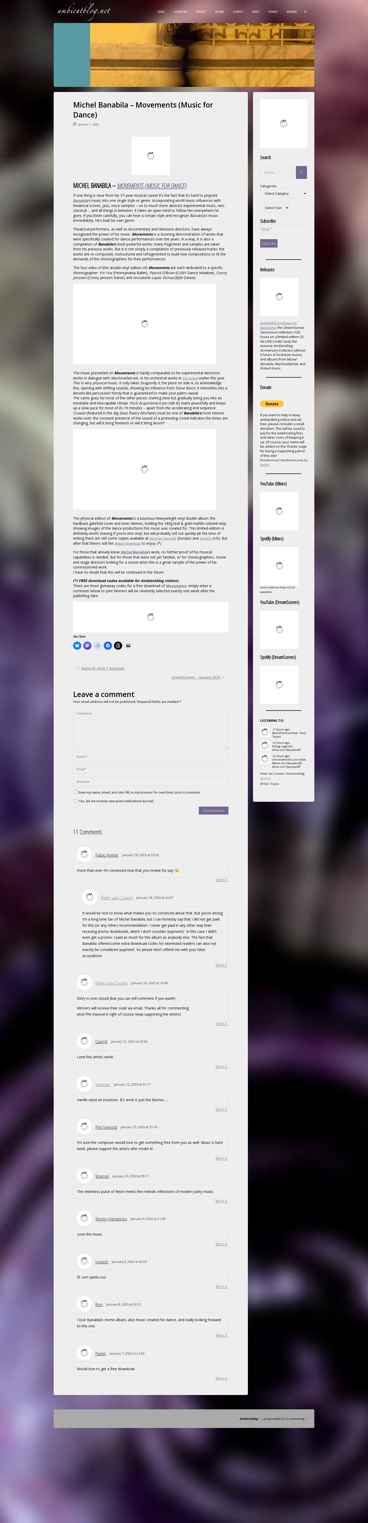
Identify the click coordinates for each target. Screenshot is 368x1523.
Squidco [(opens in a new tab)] (208, 538)
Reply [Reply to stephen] (221, 1110)
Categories (268, 186)
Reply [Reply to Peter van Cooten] (221, 965)
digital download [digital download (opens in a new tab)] (134, 543)
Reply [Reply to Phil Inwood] (221, 1158)
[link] (305, 11)
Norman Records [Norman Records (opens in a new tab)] (164, 538)
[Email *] (283, 229)
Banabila (80, 200)
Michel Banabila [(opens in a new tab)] (134, 551)
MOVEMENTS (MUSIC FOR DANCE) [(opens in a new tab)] (153, 185)
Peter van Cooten (117, 897)
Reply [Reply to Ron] (221, 1336)
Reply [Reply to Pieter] (221, 1379)
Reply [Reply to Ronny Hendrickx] (221, 1244)
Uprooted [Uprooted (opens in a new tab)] (190, 377)
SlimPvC (265, 778)
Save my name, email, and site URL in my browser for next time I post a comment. (137, 792)
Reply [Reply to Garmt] (221, 1067)
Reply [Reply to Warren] (221, 1201)
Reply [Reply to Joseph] (221, 1287)
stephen (102, 1084)
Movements (176, 585)
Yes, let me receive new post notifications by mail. (114, 800)
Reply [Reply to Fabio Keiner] (221, 880)
